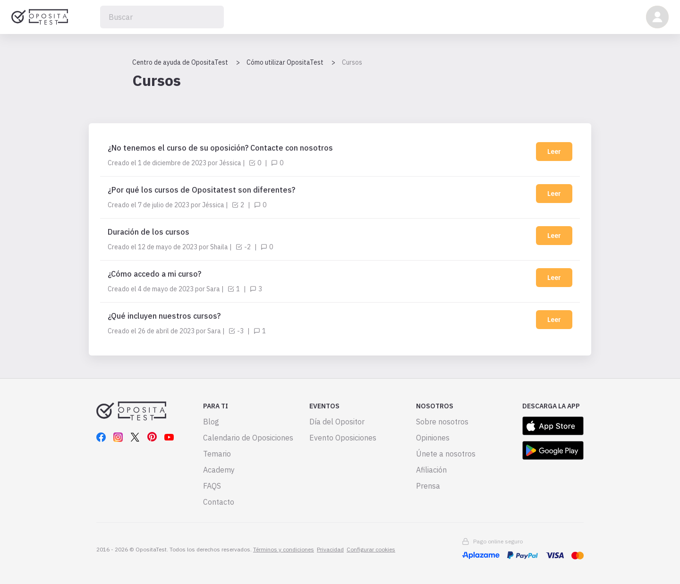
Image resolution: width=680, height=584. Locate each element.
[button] (657, 17)
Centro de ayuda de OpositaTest (180, 62)
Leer (554, 151)
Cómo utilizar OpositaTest (284, 62)
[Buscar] (162, 17)
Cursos (352, 62)
